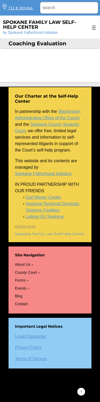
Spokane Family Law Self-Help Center (39, 24)
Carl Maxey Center (43, 197)
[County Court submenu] (39, 272)
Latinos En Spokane (45, 216)
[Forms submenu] (27, 280)
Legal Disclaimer (30, 336)
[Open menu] (94, 27)
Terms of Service (31, 358)
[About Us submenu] (32, 264)
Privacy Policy (28, 347)
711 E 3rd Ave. (17, 8)
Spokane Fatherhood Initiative (43, 173)
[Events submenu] (28, 288)
